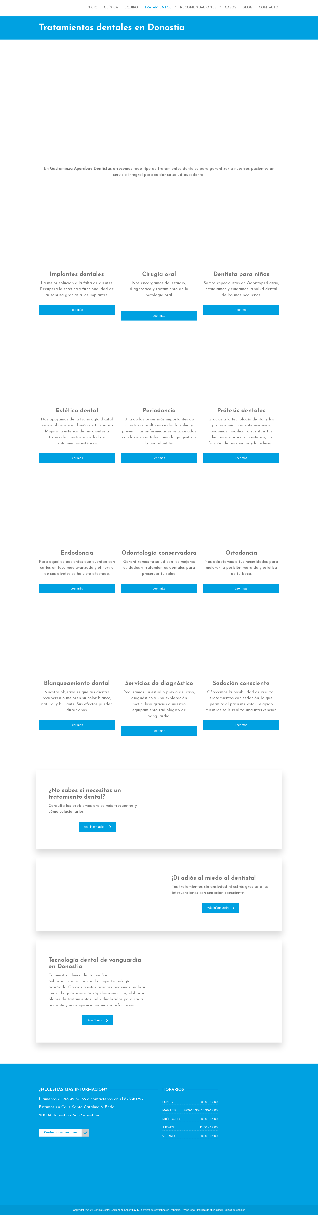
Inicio (92, 7)
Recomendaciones (198, 7)
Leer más (77, 309)
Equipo (131, 7)
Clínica (111, 7)
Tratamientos (158, 7)
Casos (230, 7)
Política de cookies (234, 1209)
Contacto (268, 7)
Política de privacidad (209, 1209)
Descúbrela (97, 1020)
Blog (247, 7)
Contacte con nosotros (66, 1133)
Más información (97, 826)
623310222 (134, 1099)
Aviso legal (189, 1209)
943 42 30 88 (74, 1099)
